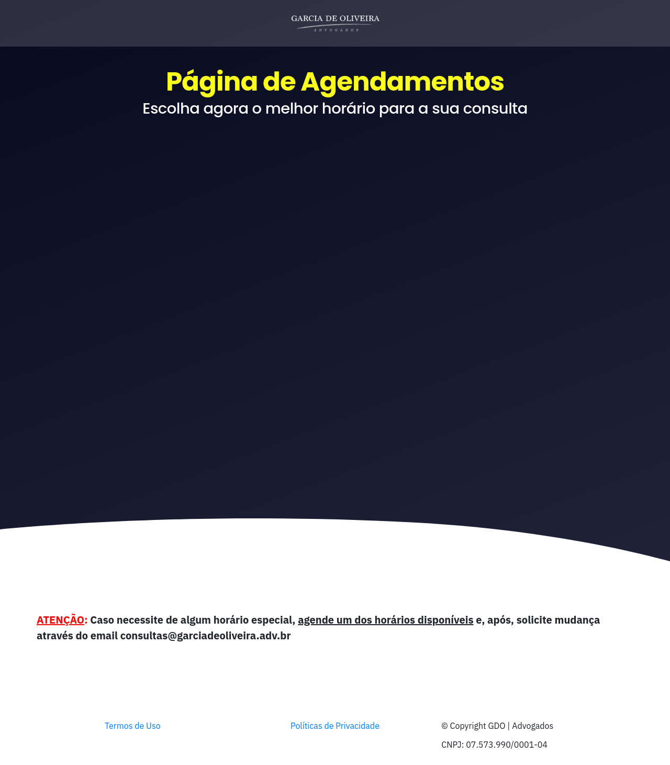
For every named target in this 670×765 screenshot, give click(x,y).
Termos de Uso (133, 725)
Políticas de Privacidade (335, 725)
